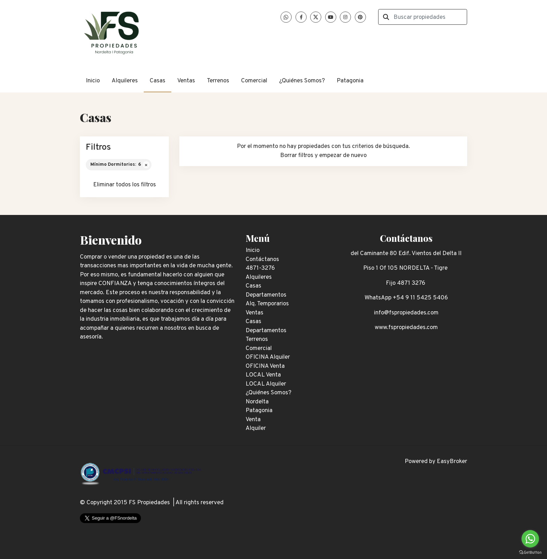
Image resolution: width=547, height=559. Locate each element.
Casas (157, 81)
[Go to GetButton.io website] (530, 552)
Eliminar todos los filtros (124, 185)
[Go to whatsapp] (530, 538)
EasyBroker (452, 461)
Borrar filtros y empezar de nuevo (323, 155)
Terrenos (218, 81)
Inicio (93, 81)
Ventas (186, 81)
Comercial (254, 81)
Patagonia (350, 81)
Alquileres (125, 81)
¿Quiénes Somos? (302, 81)
